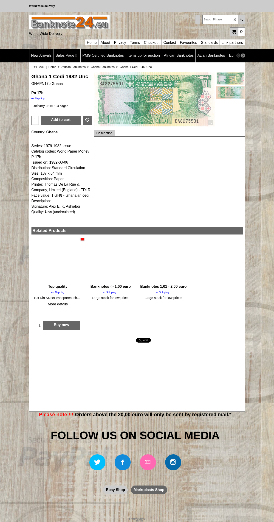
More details (58, 304)
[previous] (238, 55)
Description (104, 133)
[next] (243, 55)
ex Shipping (38, 98)
